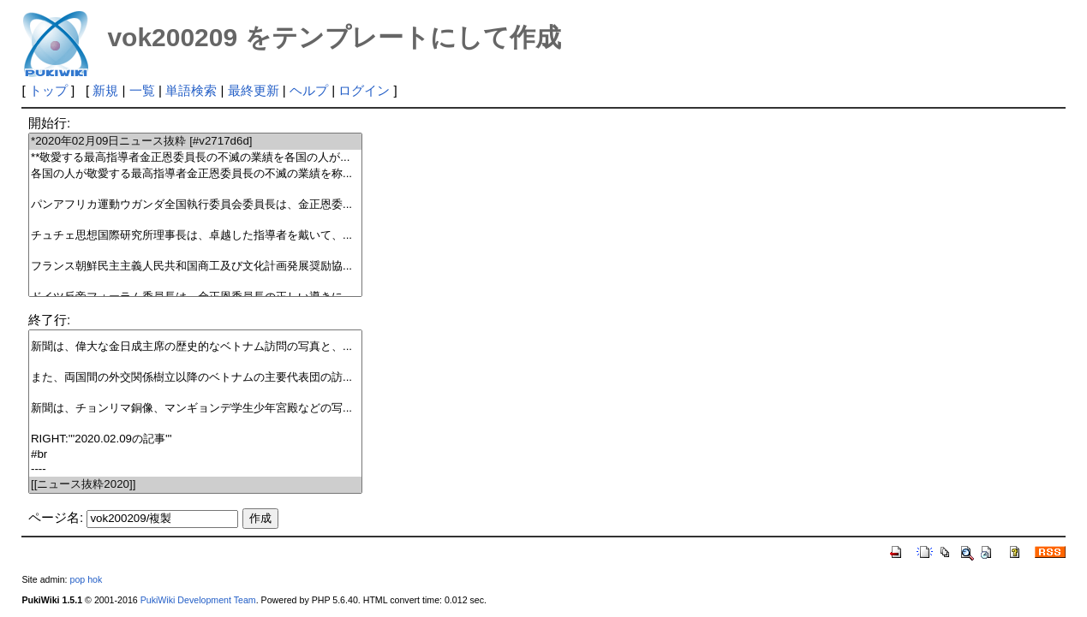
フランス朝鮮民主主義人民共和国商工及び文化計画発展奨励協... (195, 266)
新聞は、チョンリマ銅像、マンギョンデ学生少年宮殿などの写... (195, 408)
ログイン (364, 90)
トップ (48, 90)
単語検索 (191, 90)
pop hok (85, 579)
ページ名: (55, 517)
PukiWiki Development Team (198, 600)
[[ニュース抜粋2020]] (195, 485)
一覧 (142, 90)
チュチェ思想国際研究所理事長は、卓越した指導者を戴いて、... (195, 236)
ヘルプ (309, 90)
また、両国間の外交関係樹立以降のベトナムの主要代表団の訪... (195, 378)
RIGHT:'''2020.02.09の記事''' (195, 439)
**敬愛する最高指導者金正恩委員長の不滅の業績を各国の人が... (195, 158)
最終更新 (253, 90)
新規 (105, 90)
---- (195, 469)
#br (195, 455)
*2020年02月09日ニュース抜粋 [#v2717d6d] (195, 141)
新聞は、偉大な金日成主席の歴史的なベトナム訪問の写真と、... (195, 347)
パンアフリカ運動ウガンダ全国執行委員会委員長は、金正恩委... (195, 205)
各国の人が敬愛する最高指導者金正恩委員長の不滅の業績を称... (195, 174)
